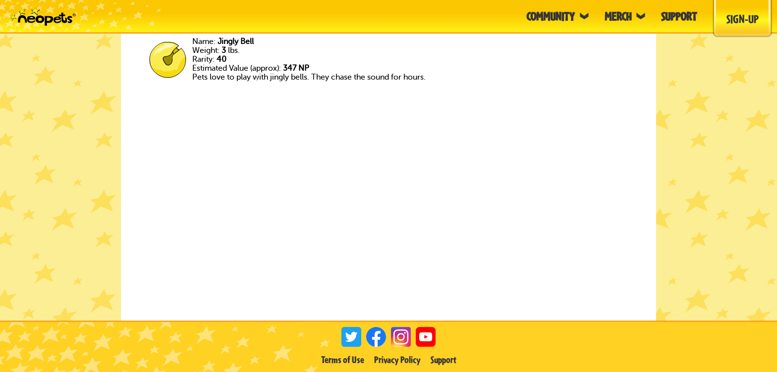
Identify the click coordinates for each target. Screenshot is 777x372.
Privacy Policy (397, 360)
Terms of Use (342, 360)
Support (443, 360)
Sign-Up (742, 19)
